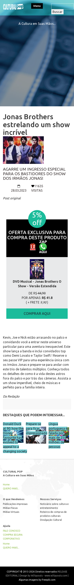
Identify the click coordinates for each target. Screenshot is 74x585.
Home (6, 484)
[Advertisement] (37, 63)
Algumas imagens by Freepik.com (37, 579)
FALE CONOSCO (11, 530)
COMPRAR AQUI (37, 313)
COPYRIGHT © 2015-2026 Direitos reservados (32, 571)
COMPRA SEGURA (12, 534)
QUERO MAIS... (11, 488)
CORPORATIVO (11, 538)
